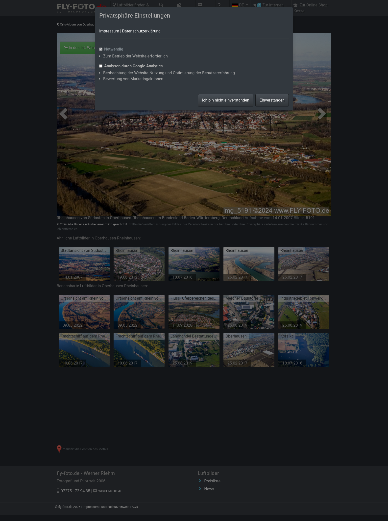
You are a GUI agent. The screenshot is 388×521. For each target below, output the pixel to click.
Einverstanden (272, 100)
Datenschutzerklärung (141, 31)
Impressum (109, 31)
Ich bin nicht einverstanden (225, 100)
